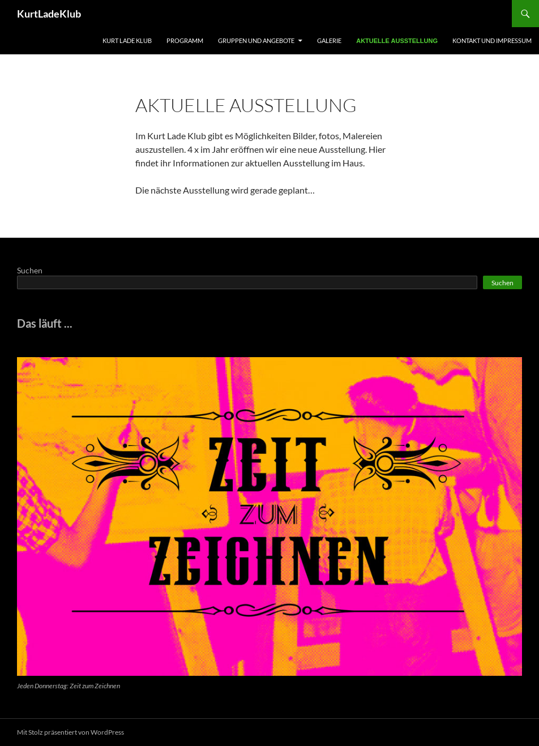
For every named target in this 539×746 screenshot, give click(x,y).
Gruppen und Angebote (256, 40)
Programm (184, 40)
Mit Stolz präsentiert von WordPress (70, 732)
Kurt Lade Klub (127, 40)
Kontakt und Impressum (492, 40)
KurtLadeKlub (49, 13)
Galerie (329, 40)
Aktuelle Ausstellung (397, 40)
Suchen (29, 270)
